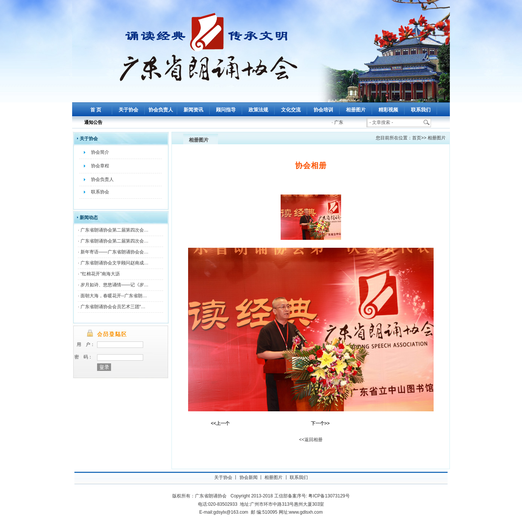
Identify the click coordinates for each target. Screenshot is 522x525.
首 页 (96, 110)
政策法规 (258, 110)
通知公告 (93, 122)
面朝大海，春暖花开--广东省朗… (113, 295)
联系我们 (421, 110)
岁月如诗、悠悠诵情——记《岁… (114, 284)
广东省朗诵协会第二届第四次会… (114, 230)
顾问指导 (226, 110)
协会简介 (100, 152)
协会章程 (100, 165)
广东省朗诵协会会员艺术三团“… (112, 306)
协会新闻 (248, 477)
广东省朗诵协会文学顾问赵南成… (114, 263)
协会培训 (323, 110)
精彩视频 (388, 110)
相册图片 (356, 110)
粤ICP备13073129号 (328, 496)
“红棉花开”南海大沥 (100, 273)
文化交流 (291, 110)
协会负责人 (160, 110)
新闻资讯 (193, 110)
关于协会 (128, 110)
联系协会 (100, 192)
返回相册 (313, 439)
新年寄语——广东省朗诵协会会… (114, 252)
